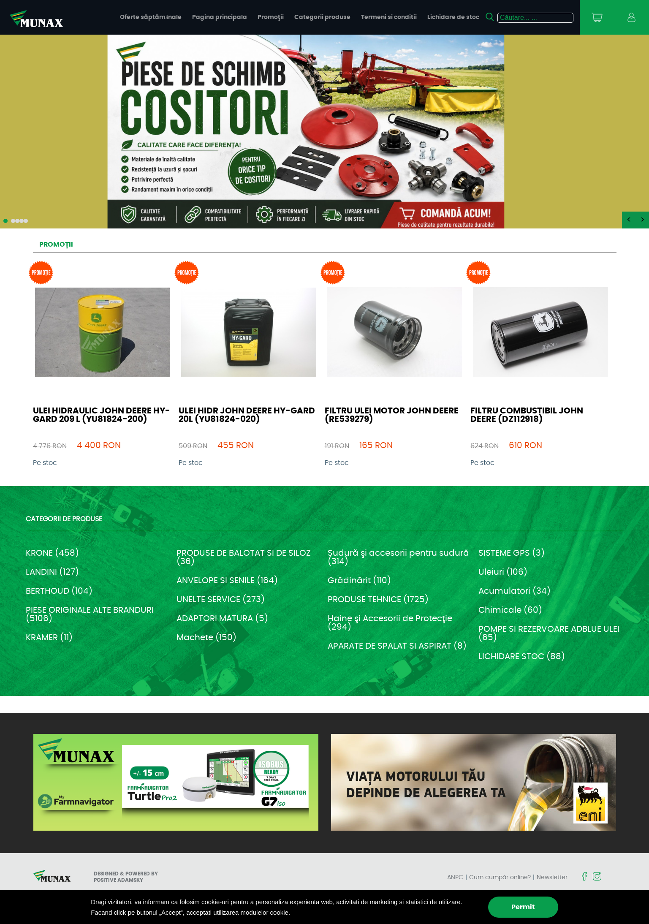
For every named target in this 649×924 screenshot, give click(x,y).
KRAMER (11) (49, 637)
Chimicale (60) (510, 610)
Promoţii (271, 17)
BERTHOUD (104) (59, 591)
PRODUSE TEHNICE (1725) (378, 599)
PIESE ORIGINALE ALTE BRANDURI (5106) (90, 614)
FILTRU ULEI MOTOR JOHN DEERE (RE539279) (392, 415)
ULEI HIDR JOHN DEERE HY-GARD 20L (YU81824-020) (247, 415)
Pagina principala (219, 17)
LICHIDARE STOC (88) (521, 656)
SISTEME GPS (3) (511, 553)
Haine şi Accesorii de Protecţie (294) (390, 622)
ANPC (455, 878)
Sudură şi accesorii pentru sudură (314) (398, 557)
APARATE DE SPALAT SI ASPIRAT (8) (397, 646)
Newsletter (552, 878)
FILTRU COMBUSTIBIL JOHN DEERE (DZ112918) (526, 415)
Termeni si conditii (389, 17)
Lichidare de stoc (453, 17)
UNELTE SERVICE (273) (221, 599)
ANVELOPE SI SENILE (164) (227, 580)
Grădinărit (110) (359, 580)
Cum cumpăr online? (500, 878)
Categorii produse (322, 17)
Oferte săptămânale (151, 17)
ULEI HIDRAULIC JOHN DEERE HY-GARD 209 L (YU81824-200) (101, 415)
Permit (523, 907)
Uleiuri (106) (502, 572)
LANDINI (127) (52, 572)
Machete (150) (206, 637)
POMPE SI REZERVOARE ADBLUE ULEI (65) (548, 633)
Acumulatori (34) (514, 591)
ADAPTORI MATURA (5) (222, 618)
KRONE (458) (52, 553)
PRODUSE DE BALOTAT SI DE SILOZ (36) (244, 557)
